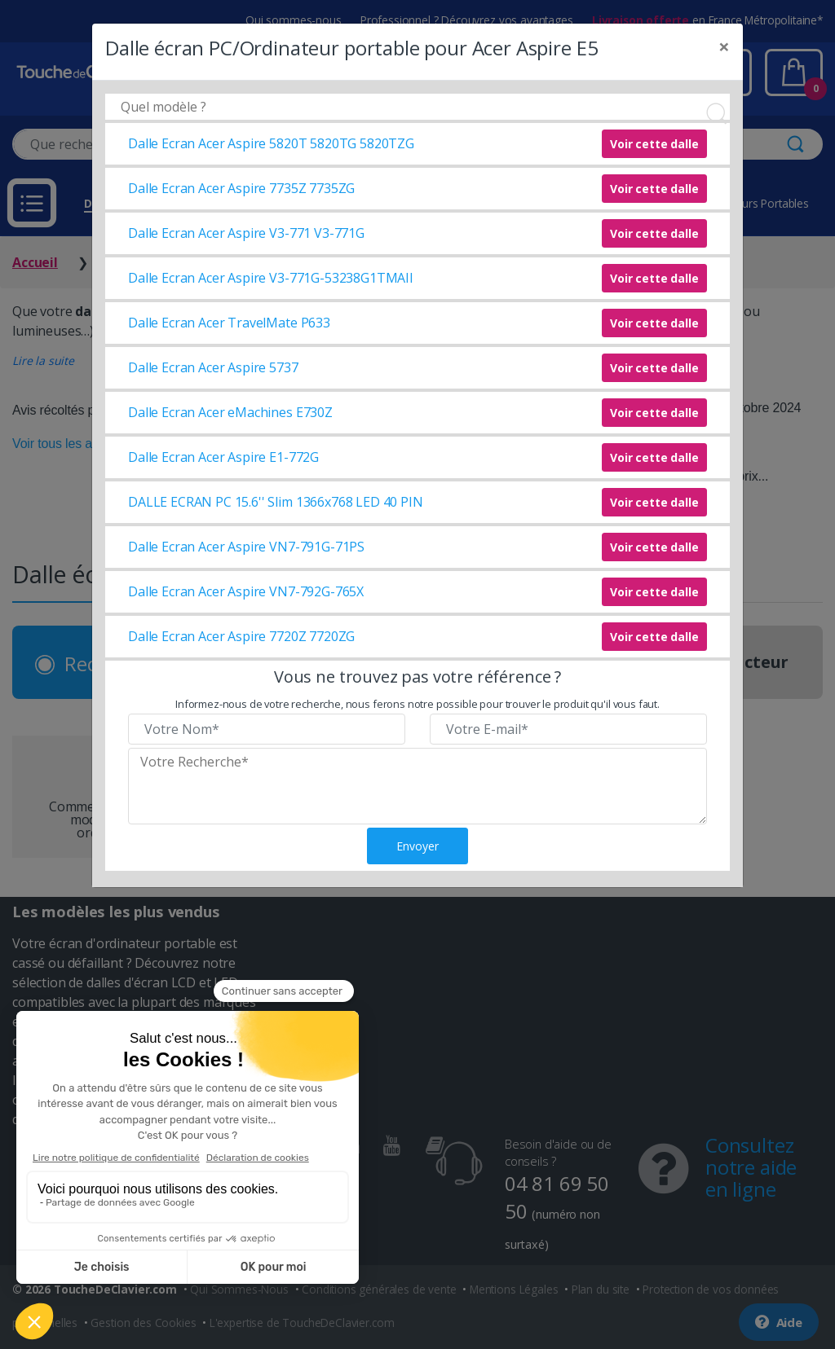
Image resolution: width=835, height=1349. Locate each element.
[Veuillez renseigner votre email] (568, 729)
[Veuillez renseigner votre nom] (266, 729)
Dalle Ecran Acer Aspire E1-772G (223, 457)
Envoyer (417, 846)
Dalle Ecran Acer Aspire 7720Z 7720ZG (241, 636)
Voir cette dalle (654, 144)
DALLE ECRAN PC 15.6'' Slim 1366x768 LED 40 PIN (275, 502)
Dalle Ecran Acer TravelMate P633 (229, 323)
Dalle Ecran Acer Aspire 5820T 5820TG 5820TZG (271, 143)
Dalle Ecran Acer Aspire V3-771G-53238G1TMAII (270, 278)
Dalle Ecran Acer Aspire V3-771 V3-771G (246, 233)
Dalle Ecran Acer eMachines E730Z (230, 412)
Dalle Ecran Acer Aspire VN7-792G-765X (246, 591)
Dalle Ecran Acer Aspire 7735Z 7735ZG (241, 188)
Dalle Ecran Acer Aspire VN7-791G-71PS (246, 547)
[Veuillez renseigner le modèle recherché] (417, 786)
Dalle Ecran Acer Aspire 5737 (213, 367)
